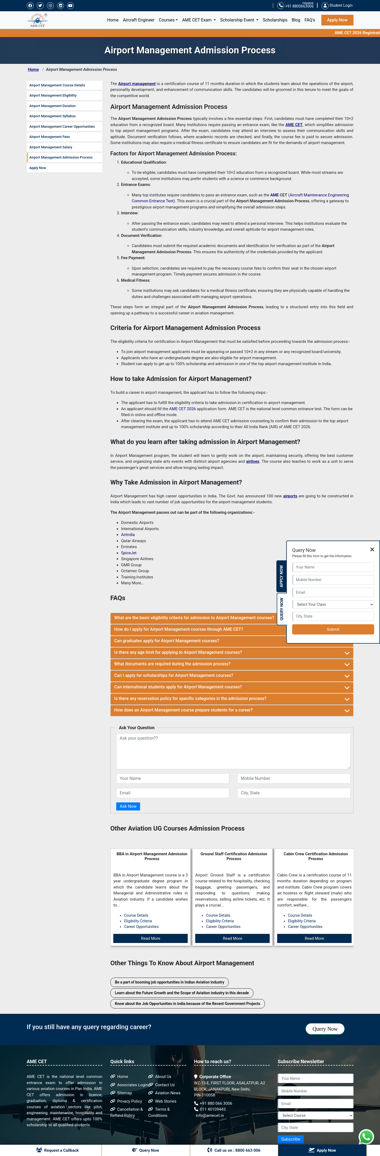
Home (114, 20)
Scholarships (275, 20)
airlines (252, 461)
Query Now (325, 1029)
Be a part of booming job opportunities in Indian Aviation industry (169, 982)
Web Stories (162, 1101)
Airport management (137, 83)
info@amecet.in (209, 1115)
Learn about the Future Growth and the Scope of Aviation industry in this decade (182, 993)
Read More (150, 938)
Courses (167, 20)
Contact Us (161, 1084)
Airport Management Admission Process (81, 69)
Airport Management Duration (52, 106)
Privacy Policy (126, 1101)
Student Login (337, 5)
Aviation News (164, 1093)
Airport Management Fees (49, 137)
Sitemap (121, 1093)
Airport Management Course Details (57, 85)
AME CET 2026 (182, 408)
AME (274, 195)
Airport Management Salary (50, 147)
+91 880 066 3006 (213, 1103)
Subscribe (290, 1139)
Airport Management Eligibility (53, 95)
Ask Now (128, 806)
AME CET (294, 124)
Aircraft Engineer (139, 20)
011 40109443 (210, 1109)
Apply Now (337, 20)
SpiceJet (129, 553)
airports (290, 496)
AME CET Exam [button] (197, 20)
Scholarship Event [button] (237, 20)
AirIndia (128, 534)
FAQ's (309, 20)
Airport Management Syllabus (52, 116)
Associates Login (129, 1084)
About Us (159, 1076)
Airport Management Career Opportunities (62, 126)
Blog (296, 20)
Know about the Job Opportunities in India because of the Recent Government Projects (187, 1003)
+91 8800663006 (295, 5)
